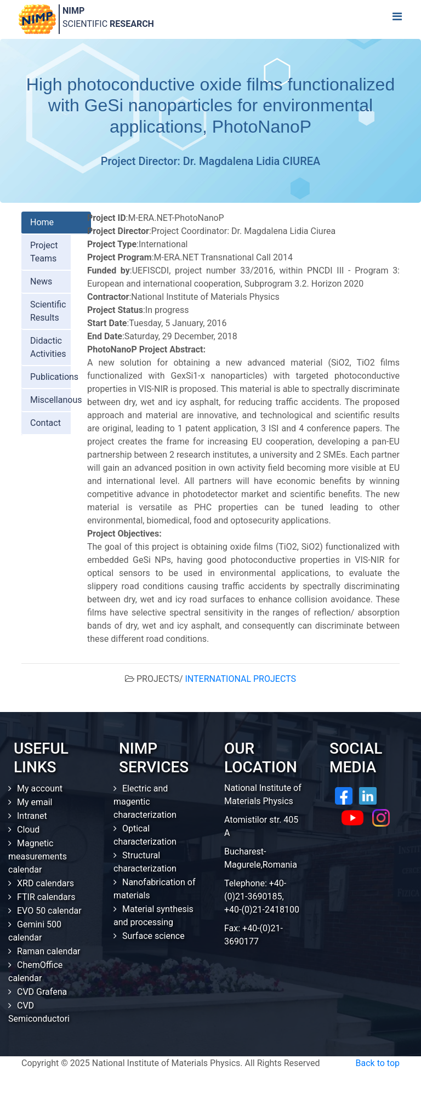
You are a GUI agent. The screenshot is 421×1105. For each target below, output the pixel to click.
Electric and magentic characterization (145, 801)
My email (35, 802)
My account (39, 788)
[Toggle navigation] (397, 19)
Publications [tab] (54, 377)
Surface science (153, 936)
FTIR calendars (46, 897)
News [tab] (41, 281)
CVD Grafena (42, 992)
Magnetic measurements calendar (37, 856)
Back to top (378, 1063)
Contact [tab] (45, 423)
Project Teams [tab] (44, 252)
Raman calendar (49, 951)
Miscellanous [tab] (56, 400)
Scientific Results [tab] (48, 311)
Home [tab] (42, 222)
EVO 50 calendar (49, 910)
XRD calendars (45, 883)
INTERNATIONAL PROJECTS (241, 679)
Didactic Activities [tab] (48, 347)
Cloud (28, 829)
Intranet (32, 816)
